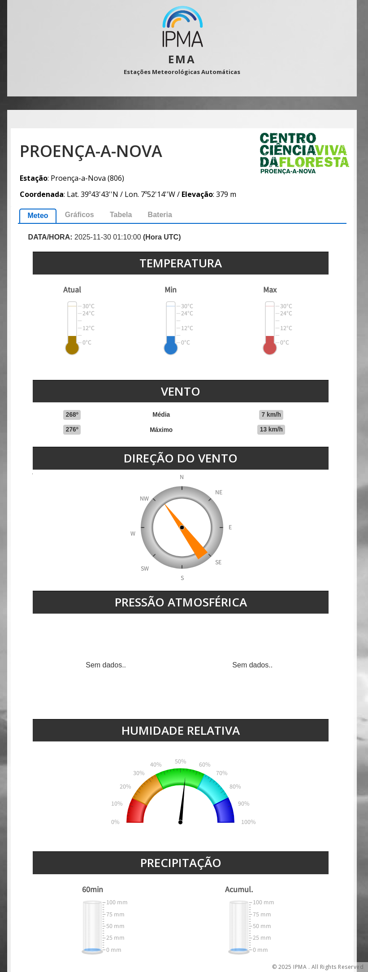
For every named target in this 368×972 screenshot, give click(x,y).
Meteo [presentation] (37, 215)
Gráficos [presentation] (79, 214)
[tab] (37, 216)
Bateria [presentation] (160, 214)
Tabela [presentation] (121, 214)
